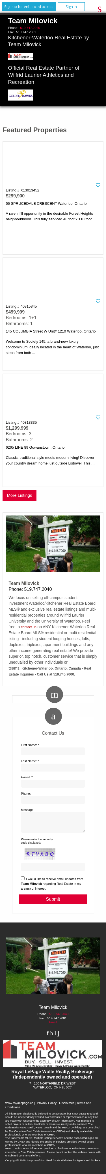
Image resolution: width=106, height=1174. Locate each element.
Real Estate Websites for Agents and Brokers (73, 1163)
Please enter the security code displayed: (37, 844)
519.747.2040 (30, 27)
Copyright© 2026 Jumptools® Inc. (25, 1163)
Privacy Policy (47, 1106)
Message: (27, 809)
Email (53, 1025)
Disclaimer (66, 1106)
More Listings (19, 495)
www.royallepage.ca (19, 1106)
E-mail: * (27, 777)
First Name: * (30, 745)
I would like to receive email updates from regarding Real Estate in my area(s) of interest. (52, 887)
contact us (28, 627)
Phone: (26, 793)
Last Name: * (30, 761)
